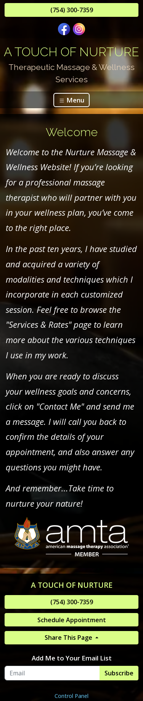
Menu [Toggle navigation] (71, 100)
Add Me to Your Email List (72, 658)
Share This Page (69, 637)
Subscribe (118, 673)
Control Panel (71, 695)
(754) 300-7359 (71, 10)
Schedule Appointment (71, 620)
